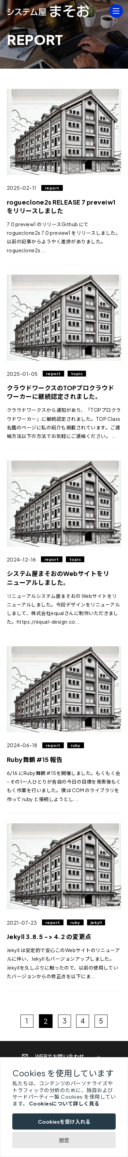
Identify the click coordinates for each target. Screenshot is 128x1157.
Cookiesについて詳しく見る (64, 1103)
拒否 (64, 1140)
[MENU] (116, 11)
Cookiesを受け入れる (64, 1121)
